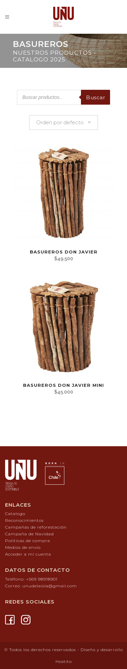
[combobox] (63, 122)
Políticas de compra (27, 540)
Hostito (64, 661)
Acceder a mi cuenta (28, 554)
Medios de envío (23, 547)
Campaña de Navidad (29, 533)
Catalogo (15, 513)
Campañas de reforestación (36, 527)
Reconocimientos (24, 520)
